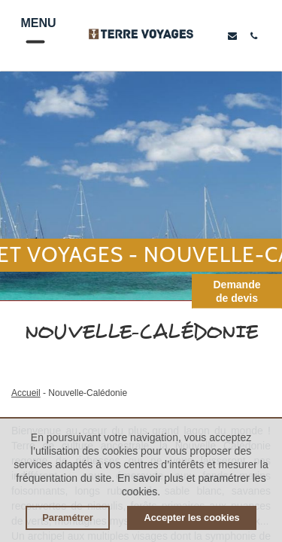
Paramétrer (67, 517)
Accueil (26, 393)
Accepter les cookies (191, 517)
